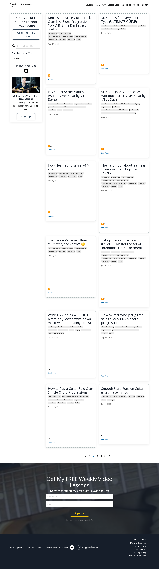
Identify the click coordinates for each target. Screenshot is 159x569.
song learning (68, 111)
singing (77, 336)
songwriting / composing (56, 340)
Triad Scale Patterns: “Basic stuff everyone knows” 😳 (69, 244)
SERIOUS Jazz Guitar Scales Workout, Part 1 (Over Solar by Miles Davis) (122, 97)
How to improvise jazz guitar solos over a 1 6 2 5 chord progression (123, 321)
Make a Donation (138, 550)
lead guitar (71, 40)
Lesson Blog (113, 4)
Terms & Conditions (136, 563)
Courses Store (139, 547)
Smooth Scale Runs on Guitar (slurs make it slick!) (122, 394)
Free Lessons (140, 557)
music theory (115, 29)
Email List (126, 4)
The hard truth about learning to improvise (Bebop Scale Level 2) (118, 170)
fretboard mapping (80, 37)
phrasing (113, 188)
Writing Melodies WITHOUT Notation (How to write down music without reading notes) (70, 323)
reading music (63, 336)
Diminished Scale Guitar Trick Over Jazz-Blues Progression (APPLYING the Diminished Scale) (69, 24)
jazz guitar (62, 40)
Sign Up (26, 116)
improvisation (53, 40)
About (136, 4)
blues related (53, 34)
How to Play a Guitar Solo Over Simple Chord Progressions (67, 396)
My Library (100, 4)
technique (111, 403)
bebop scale (105, 179)
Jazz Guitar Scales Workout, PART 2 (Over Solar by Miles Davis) (69, 97)
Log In (145, 4)
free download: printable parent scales (61, 37)
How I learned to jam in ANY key (70, 168)
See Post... (52, 80)
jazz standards (80, 108)
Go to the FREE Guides (26, 34)
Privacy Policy (139, 560)
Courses (89, 4)
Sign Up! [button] (79, 521)
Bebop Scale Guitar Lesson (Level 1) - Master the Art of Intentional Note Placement (123, 246)
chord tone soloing (65, 34)
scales (79, 40)
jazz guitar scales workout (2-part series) (61, 108)
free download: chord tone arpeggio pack (115, 182)
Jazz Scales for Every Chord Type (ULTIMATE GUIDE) (122, 20)
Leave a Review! (139, 554)
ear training (52, 333)
